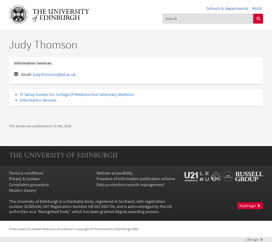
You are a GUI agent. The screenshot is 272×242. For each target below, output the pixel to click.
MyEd (257, 8)
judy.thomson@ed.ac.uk (54, 74)
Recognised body (54, 211)
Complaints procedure (29, 184)
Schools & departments (227, 8)
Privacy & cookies (24, 178)
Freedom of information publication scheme (136, 178)
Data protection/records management (130, 184)
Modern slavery (22, 190)
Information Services (38, 100)
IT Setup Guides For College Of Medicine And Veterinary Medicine (77, 94)
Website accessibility (115, 173)
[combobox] (208, 19)
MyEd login (250, 206)
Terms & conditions (26, 173)
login (254, 240)
